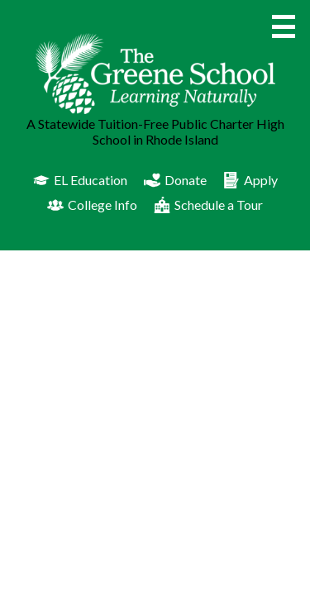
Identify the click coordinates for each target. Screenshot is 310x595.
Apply (250, 180)
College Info (92, 205)
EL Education (80, 180)
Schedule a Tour (208, 205)
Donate (175, 180)
